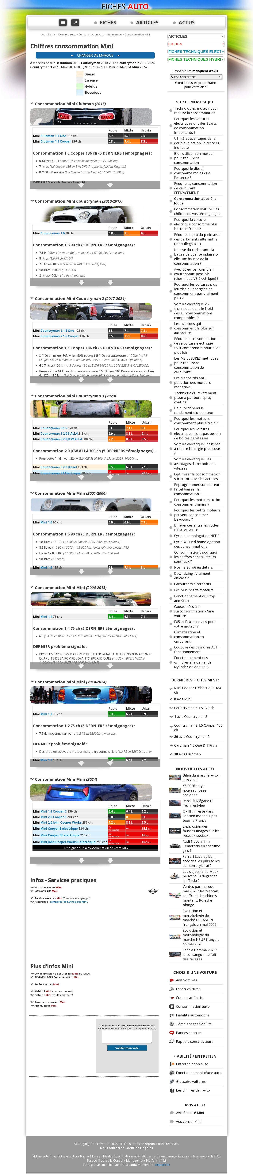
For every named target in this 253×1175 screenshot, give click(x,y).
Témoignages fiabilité (194, 1024)
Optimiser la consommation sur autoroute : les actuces (197, 476)
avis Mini (182, 699)
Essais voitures (188, 989)
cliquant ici (162, 1165)
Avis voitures (186, 980)
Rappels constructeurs (194, 1041)
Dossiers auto (66, 34)
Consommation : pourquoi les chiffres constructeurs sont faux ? (195, 557)
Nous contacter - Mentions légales (126, 1148)
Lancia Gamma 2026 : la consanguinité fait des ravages (200, 954)
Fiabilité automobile (192, 1015)
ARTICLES (147, 22)
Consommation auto (91, 34)
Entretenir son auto (192, 1064)
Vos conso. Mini (188, 1121)
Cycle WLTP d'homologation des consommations (197, 544)
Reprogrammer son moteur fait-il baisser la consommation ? (197, 489)
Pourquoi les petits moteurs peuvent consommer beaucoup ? (197, 515)
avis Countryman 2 (191, 736)
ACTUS (187, 22)
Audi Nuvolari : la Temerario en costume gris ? (201, 846)
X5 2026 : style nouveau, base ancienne (194, 790)
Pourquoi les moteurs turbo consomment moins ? (197, 502)
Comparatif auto (189, 997)
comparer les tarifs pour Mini (68, 901)
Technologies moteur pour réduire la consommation (196, 110)
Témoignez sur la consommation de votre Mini (95, 848)
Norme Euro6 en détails (193, 567)
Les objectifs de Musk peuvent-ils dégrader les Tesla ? (200, 876)
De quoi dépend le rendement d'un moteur (194, 410)
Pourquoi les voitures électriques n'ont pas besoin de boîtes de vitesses (197, 433)
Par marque (114, 34)
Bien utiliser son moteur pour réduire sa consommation (194, 158)
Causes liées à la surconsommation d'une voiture (194, 611)
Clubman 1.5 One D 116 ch (195, 745)
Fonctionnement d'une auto (199, 1072)
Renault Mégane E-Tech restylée (198, 803)
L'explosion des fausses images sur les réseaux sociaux (201, 831)
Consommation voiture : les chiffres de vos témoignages (197, 211)
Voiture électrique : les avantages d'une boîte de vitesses (194, 463)
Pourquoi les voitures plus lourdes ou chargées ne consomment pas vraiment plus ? (196, 291)
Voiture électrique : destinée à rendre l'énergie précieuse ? (197, 448)
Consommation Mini (137, 34)
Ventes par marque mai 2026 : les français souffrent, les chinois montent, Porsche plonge (201, 895)
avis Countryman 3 (190, 716)
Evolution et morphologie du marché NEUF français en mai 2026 (201, 937)
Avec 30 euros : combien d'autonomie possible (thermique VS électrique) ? (196, 274)
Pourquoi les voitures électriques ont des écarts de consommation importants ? (195, 125)
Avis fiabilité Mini (190, 1112)
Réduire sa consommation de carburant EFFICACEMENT (195, 188)
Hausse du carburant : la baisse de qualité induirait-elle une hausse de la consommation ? (196, 256)
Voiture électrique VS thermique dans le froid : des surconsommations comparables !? (194, 311)
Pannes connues (189, 1032)
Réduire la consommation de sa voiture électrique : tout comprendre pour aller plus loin (197, 345)
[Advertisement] (95, 932)
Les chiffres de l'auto (193, 1090)
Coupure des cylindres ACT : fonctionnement (197, 649)
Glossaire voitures (191, 1081)
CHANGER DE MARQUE (95, 55)
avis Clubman (187, 754)
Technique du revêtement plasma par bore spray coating (195, 397)
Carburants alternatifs (192, 584)
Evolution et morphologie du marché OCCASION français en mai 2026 (199, 917)
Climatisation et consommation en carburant (189, 637)
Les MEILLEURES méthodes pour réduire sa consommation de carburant (196, 365)
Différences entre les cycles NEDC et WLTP (196, 527)
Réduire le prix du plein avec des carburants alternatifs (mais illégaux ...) (197, 239)
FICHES (108, 22)
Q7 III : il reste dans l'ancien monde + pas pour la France (200, 816)
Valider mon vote (127, 1048)
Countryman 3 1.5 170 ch (194, 707)
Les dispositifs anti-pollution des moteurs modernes (192, 382)
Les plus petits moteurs (193, 590)
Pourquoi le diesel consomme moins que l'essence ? (192, 173)
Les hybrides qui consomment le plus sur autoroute (194, 328)
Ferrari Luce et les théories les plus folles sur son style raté (201, 861)
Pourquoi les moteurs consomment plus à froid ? (196, 420)
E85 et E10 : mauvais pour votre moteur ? (195, 623)
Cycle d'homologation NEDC (197, 535)
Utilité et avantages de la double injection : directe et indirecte (196, 143)
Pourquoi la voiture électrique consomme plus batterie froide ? (196, 224)
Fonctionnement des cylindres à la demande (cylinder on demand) (193, 662)
